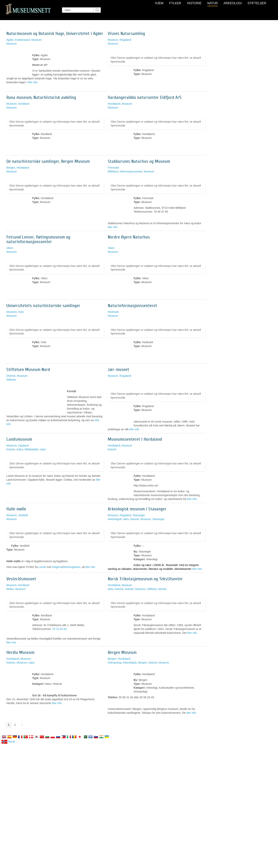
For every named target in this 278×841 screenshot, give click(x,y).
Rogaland (125, 39)
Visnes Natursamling (126, 33)
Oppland (23, 445)
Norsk (8, 741)
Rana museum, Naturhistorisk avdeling (41, 97)
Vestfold (23, 515)
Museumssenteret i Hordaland (135, 439)
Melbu (10, 589)
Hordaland (114, 103)
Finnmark (113, 167)
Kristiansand (22, 39)
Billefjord (113, 171)
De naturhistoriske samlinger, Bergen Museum (48, 161)
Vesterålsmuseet (21, 578)
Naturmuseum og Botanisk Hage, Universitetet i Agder (54, 33)
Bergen (10, 167)
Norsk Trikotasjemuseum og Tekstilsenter (145, 578)
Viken (9, 247)
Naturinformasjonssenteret (132, 305)
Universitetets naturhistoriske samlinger (43, 305)
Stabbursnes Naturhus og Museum (139, 161)
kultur (20, 449)
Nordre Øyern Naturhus (129, 237)
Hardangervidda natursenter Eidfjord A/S (144, 97)
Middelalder (31, 449)
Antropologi (114, 662)
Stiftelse (11, 379)
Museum (36, 39)
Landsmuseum (19, 439)
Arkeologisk (115, 519)
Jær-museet (118, 369)
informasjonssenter (131, 171)
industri (129, 589)
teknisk (162, 589)
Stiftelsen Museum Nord (28, 369)
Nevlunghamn (72, 567)
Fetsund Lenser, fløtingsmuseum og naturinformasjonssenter (38, 239)
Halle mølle (16, 509)
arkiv (126, 519)
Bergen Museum (122, 652)
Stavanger (139, 515)
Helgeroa (57, 567)
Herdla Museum (20, 652)
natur (43, 449)
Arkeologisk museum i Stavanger (137, 509)
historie (10, 449)
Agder (10, 39)
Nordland (23, 103)
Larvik (42, 567)
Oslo (21, 311)
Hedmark (113, 311)
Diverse (10, 375)
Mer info (33, 82)
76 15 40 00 (59, 629)
